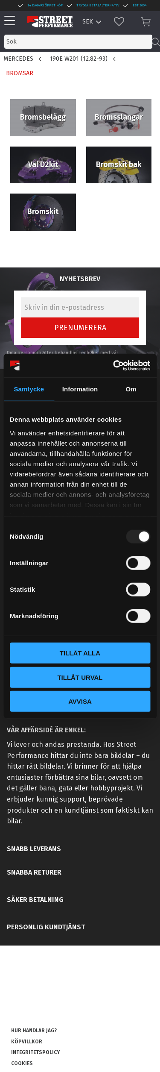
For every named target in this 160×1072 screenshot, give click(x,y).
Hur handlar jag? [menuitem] (34, 1031)
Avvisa (80, 701)
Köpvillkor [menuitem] (26, 1042)
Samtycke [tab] (29, 389)
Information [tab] (80, 389)
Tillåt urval (79, 677)
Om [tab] (131, 389)
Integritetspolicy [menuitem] (35, 1052)
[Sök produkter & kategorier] (78, 42)
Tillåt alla (80, 653)
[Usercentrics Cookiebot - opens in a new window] (114, 365)
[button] (11, 21)
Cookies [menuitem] (22, 1063)
